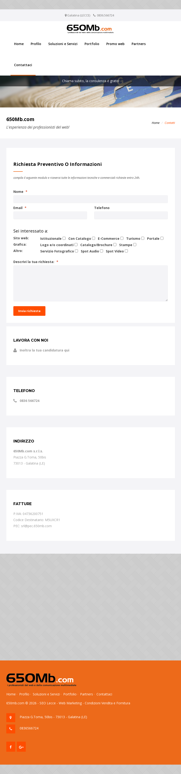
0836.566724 (105, 15)
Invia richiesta (29, 311)
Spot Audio (90, 251)
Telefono (102, 208)
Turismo (133, 238)
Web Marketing (70, 703)
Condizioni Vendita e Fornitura (107, 703)
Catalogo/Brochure (96, 245)
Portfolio (92, 44)
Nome (20, 191)
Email (19, 208)
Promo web (115, 44)
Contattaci (23, 65)
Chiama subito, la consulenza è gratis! (90, 81)
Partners (139, 44)
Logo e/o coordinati (57, 245)
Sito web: (21, 238)
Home (19, 44)
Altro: (18, 250)
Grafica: (19, 244)
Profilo (36, 44)
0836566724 (29, 728)
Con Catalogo (79, 238)
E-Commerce (108, 238)
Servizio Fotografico (57, 251)
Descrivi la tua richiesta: (35, 261)
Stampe (125, 245)
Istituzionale (51, 238)
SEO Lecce (48, 703)
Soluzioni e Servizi (63, 44)
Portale (153, 238)
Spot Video (115, 251)
